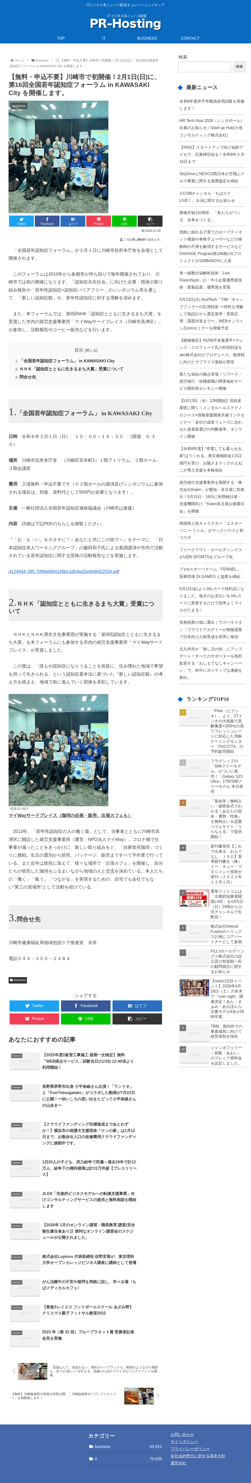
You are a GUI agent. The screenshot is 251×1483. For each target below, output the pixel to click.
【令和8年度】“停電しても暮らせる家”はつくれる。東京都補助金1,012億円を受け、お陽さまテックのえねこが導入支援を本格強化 (210, 459)
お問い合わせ (182, 1408)
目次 (79, 350)
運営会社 (178, 1436)
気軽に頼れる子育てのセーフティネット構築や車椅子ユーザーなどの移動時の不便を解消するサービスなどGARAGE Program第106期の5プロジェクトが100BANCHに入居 (210, 246)
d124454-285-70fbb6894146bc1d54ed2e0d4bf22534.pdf (64, 573)
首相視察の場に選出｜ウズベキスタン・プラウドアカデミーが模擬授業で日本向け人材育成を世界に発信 (210, 629)
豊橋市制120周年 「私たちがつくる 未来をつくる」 (210, 216)
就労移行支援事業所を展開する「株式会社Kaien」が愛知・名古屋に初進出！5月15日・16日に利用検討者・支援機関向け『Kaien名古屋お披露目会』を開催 (211, 496)
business (17, 982)
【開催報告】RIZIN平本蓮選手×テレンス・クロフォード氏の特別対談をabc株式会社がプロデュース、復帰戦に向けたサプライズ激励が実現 (212, 351)
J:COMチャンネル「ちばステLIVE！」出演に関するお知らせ (207, 197)
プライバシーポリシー (190, 1422)
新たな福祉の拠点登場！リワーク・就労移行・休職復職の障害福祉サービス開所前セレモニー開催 (210, 381)
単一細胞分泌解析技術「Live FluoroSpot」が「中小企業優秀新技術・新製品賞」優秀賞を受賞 (210, 280)
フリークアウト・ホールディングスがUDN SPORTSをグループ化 (210, 553)
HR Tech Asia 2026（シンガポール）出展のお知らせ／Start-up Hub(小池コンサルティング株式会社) (211, 127)
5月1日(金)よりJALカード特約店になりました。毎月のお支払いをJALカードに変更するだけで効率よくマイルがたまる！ (211, 599)
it (128, 1432)
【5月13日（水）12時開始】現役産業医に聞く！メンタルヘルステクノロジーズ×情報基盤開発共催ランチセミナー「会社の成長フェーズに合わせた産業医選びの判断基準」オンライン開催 (211, 418)
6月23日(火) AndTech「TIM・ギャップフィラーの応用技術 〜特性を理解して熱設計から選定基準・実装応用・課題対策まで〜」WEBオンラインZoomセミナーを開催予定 (211, 313)
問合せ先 (28, 378)
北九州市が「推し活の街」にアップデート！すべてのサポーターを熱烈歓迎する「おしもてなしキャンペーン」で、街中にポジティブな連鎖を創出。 (210, 663)
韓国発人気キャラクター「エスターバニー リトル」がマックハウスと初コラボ (211, 530)
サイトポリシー (184, 1415)
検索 (182, 57)
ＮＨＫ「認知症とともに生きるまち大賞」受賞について (75, 370)
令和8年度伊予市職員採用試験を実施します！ (211, 104)
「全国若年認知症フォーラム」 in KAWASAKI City (70, 361)
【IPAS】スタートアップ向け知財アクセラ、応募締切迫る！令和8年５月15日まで (211, 154)
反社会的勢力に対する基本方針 (198, 1429)
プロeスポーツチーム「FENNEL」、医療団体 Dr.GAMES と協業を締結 (211, 572)
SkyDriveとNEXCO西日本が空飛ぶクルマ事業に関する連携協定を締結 (212, 177)
